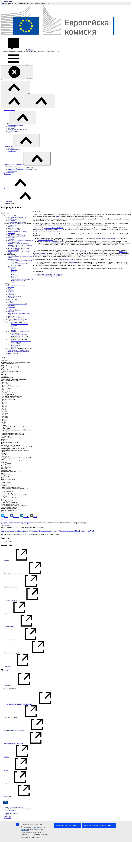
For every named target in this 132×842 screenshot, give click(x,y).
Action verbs (4, 360)
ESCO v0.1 (4, 402)
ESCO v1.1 (14, 274)
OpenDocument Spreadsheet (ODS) (17, 304)
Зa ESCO (6, 123)
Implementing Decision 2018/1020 (53, 228)
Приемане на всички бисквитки (67, 825)
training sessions (73, 262)
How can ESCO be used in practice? (11, 445)
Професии (11, 148)
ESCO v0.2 (4, 404)
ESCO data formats (6, 385)
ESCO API (4, 382)
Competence (11, 287)
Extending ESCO (15, 345)
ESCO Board (14, 262)
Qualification (11, 307)
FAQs (9, 133)
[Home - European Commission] (66, 36)
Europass (13, 330)
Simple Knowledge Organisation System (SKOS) (14, 488)
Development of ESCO (7, 377)
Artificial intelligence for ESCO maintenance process (15, 362)
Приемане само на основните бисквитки (98, 825)
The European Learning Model (16, 317)
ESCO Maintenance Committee (19, 263)
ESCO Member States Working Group (21, 260)
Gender (10, 293)
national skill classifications (45, 240)
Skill (2, 490)
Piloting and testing (6, 474)
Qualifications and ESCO (14, 234)
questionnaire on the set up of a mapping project (95, 255)
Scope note (11, 311)
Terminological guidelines (15, 230)
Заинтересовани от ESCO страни (17, 129)
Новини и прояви (9, 172)
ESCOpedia (11, 128)
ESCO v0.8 (14, 270)
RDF (9, 308)
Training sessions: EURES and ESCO (11, 504)
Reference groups (16, 265)
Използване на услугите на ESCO (14, 164)
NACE (9, 354)
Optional (3, 473)
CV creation (14, 328)
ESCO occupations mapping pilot (10, 397)
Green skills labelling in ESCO (9, 442)
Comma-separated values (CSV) (16, 285)
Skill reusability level (13, 316)
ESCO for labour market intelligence (21, 341)
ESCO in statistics (16, 342)
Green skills (11, 239)
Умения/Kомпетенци (14, 149)
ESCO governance (13, 259)
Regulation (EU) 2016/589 (55, 225)
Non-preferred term (13, 300)
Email (33, 517)
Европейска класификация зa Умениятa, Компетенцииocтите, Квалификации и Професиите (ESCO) (47, 531)
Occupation (11, 302)
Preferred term (11, 305)
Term (2, 499)
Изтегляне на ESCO (13, 166)
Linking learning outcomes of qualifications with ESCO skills (19, 335)
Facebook (14, 517)
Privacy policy (8, 816)
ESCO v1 (13, 273)
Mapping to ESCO (13, 353)
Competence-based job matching (20, 324)
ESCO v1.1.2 (14, 276)
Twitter (4, 517)
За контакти (7, 174)
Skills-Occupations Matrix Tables (17, 236)
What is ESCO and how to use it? (17, 217)
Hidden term (11, 294)
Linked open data (12, 299)
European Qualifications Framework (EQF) (19, 351)
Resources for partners (10, 810)
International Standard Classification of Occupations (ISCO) (18, 249)
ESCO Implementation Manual (55, 241)
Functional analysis (6, 437)
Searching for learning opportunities (21, 338)
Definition (10, 290)
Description (11, 291)
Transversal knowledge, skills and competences (14, 505)
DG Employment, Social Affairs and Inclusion (13, 379)
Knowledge (11, 297)
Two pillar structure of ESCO (9, 507)
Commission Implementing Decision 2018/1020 (50, 274)
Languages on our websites (11, 813)
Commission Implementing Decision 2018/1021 (50, 275)
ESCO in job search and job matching (18, 322)
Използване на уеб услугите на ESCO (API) (20, 167)
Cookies (6, 815)
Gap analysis (14, 347)
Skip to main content (6, 1)
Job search (14, 325)
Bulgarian (17, 50)
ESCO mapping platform (7, 394)
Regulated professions (14, 310)
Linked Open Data (6, 456)
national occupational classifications (106, 238)
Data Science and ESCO (14, 131)
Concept (10, 288)
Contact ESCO (8, 541)
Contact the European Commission (13, 807)
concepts (58, 216)
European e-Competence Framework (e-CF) (13, 433)
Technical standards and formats (67, 259)
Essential (3, 422)
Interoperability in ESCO (14, 296)
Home (5, 188)
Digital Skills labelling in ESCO (9, 380)
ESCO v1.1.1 (4, 411)
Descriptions (4, 376)
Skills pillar (11, 226)
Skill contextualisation (14, 228)
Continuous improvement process (17, 222)
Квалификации (12, 151)
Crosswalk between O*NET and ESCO (18, 350)
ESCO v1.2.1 (14, 282)
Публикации (11, 126)
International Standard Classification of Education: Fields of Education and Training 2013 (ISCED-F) (20, 245)
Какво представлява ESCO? (16, 125)
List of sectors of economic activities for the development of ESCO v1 (22, 279)
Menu (15, 64)
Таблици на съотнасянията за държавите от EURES (22, 169)
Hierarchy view (5, 213)
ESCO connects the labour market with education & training (18, 332)
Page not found (8, 201)
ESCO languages (12, 219)
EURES (13, 327)
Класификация (8, 146)
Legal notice (7, 818)
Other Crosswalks (12, 171)
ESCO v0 (13, 268)
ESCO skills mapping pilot (8, 399)
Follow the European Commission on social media (18, 809)
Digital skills (11, 237)
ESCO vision (11, 220)
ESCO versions (12, 267)
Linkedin (24, 517)
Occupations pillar (13, 225)
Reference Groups (6, 482)
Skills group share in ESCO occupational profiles (14, 495)
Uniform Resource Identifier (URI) (17, 319)
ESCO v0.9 (14, 271)
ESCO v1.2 (14, 277)
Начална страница (9, 110)
